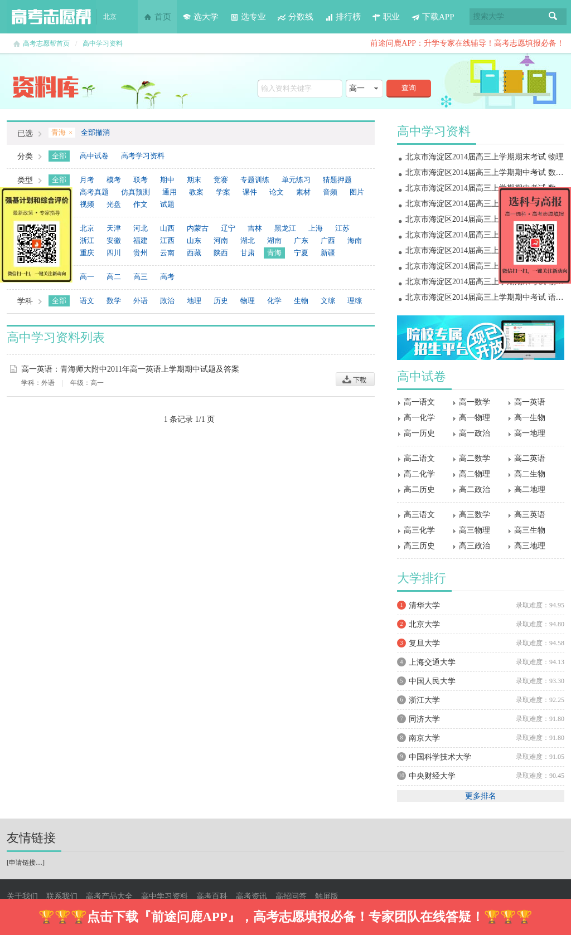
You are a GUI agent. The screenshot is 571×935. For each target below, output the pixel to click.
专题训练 (254, 180)
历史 (221, 300)
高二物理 (474, 474)
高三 (140, 276)
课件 (250, 192)
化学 (274, 300)
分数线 (295, 16)
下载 (355, 379)
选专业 (248, 16)
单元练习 (296, 180)
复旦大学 (424, 643)
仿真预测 (135, 192)
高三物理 (474, 530)
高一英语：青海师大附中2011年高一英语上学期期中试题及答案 (130, 369)
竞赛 (221, 180)
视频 (87, 204)
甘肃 (247, 253)
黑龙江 (285, 228)
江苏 (342, 228)
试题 (167, 204)
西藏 (194, 253)
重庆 (87, 253)
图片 (357, 192)
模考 (114, 180)
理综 (354, 300)
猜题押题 (337, 180)
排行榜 (343, 16)
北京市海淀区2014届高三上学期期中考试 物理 (484, 266)
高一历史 (419, 433)
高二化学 (419, 474)
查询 (408, 88)
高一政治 (474, 433)
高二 (114, 276)
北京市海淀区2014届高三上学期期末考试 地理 (484, 203)
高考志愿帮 (51, 16)
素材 (303, 192)
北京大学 (424, 624)
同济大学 (424, 719)
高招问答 (291, 896)
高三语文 (419, 514)
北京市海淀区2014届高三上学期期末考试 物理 (484, 157)
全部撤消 (95, 132)
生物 (301, 300)
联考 (140, 180)
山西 (167, 228)
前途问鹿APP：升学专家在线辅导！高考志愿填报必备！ (467, 43)
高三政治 (474, 546)
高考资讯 (251, 896)
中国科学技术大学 (440, 757)
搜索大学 (488, 16)
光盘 (114, 204)
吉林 (255, 228)
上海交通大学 (432, 662)
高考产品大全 (109, 896)
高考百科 (212, 896)
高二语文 (419, 458)
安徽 (114, 240)
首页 (157, 16)
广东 (301, 240)
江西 (167, 240)
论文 (276, 192)
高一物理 (474, 417)
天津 (114, 228)
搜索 (553, 16)
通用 (169, 192)
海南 (354, 240)
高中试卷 (94, 156)
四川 (114, 253)
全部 (59, 156)
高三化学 (419, 530)
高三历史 (419, 546)
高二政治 (474, 489)
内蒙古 (198, 228)
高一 (87, 276)
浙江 (87, 240)
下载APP (432, 16)
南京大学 (424, 738)
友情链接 (31, 838)
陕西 (221, 253)
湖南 (274, 240)
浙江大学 (424, 700)
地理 (194, 300)
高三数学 (474, 514)
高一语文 (419, 402)
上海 (315, 228)
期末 (194, 180)
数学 (114, 300)
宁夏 (301, 253)
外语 (140, 300)
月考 (87, 180)
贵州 (140, 253)
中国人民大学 (432, 681)
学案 (223, 192)
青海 (274, 253)
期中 (167, 180)
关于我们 (22, 896)
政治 (167, 300)
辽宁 (228, 228)
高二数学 (474, 458)
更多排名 (480, 796)
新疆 (328, 253)
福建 (140, 240)
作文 (140, 204)
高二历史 (419, 489)
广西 (328, 240)
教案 (196, 192)
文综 (328, 300)
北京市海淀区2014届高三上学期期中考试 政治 (484, 250)
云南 (167, 253)
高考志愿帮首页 (46, 43)
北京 (87, 228)
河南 (221, 240)
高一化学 (419, 417)
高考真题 (94, 192)
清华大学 (424, 605)
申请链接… (25, 862)
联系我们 (62, 896)
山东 (194, 240)
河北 (140, 228)
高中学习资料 (103, 43)
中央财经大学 (432, 776)
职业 (386, 16)
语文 (87, 300)
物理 (247, 300)
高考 (167, 276)
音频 (330, 192)
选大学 (200, 16)
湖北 (247, 240)
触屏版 (326, 896)
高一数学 (474, 402)
